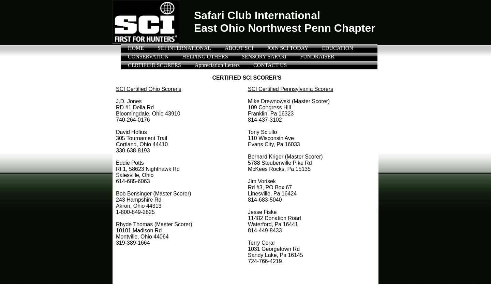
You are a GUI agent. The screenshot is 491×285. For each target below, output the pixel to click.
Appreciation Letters (217, 65)
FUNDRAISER (317, 56)
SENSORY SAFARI (264, 56)
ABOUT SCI (239, 48)
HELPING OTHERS (205, 56)
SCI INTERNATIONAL (184, 48)
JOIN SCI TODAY (288, 48)
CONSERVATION (148, 56)
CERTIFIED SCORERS (154, 65)
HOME (136, 48)
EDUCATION (337, 48)
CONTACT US (270, 65)
